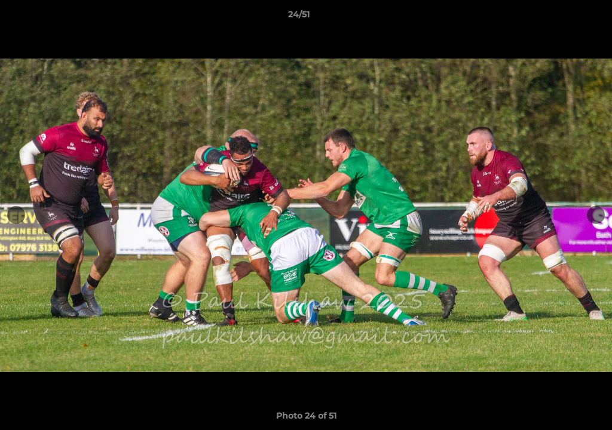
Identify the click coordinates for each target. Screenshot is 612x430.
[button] (562, 17)
